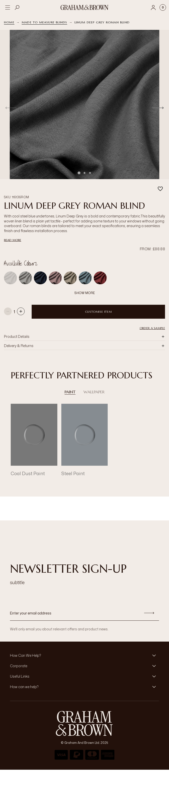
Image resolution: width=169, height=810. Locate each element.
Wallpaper (94, 382)
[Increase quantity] (21, 302)
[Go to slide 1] (79, 173)
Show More (85, 283)
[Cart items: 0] (163, 7)
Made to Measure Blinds (44, 22)
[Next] (158, 108)
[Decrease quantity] (8, 302)
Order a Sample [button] (152, 318)
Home (9, 22)
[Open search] (17, 7)
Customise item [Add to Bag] (98, 302)
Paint (70, 382)
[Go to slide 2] (84, 173)
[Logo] (84, 7)
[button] (84, 327)
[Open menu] (7, 7)
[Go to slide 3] (90, 173)
